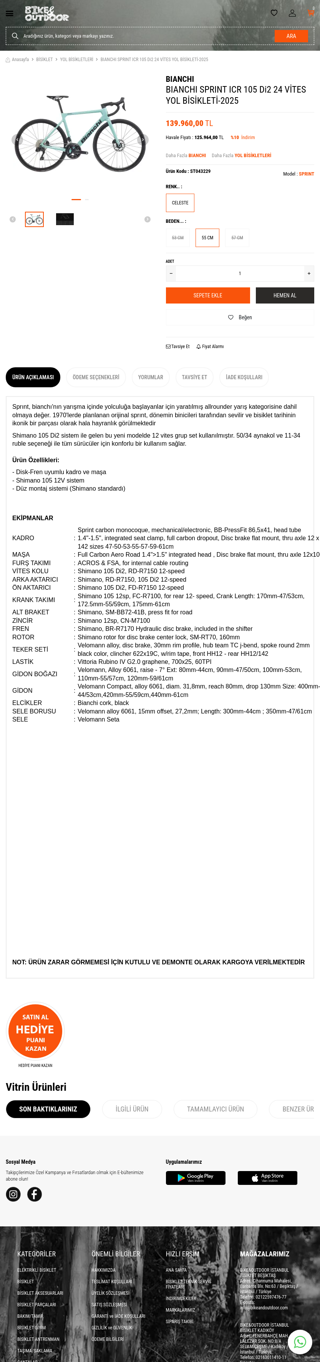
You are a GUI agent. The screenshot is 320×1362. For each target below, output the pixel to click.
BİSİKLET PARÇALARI (36, 1304)
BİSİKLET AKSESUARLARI (40, 1293)
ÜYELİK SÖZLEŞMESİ (110, 1293)
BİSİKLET (44, 59)
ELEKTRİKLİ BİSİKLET (36, 1270)
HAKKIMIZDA (103, 1270)
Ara (291, 36)
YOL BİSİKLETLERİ (76, 59)
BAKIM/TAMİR (30, 1316)
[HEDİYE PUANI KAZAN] (35, 1035)
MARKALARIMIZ (180, 1310)
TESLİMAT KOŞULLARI (111, 1281)
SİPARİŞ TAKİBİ (180, 1321)
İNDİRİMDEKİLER (181, 1298)
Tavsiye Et (178, 346)
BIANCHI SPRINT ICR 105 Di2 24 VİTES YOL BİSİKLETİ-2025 (154, 59)
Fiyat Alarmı (210, 346)
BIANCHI (180, 79)
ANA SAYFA (176, 1270)
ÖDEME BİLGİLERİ (107, 1339)
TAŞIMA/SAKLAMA (34, 1351)
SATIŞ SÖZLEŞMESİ (109, 1304)
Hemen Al (285, 295)
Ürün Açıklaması (33, 377)
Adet (170, 261)
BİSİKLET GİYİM (31, 1327)
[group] (80, 133)
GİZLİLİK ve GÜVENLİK (111, 1327)
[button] (76, 199)
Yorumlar (150, 377)
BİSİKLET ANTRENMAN (38, 1339)
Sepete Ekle (208, 295)
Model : (298, 174)
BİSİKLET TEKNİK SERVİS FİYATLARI (189, 1284)
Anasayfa (17, 59)
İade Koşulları (244, 377)
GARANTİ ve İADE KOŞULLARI (118, 1316)
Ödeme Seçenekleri (96, 377)
